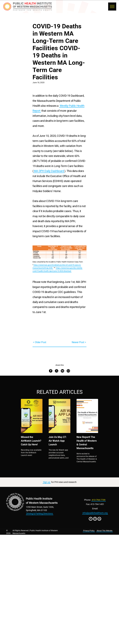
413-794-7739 (98, 500)
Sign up (46, 482)
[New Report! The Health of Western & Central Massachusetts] (87, 416)
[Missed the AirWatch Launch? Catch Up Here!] (31, 416)
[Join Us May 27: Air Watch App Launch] (59, 416)
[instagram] (95, 519)
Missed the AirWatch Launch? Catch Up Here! (31, 441)
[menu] (112, 6)
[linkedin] (99, 519)
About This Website (104, 531)
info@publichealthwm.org (95, 513)
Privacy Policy (89, 531)
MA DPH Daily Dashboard (49, 171)
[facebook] (91, 519)
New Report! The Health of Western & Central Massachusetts (87, 443)
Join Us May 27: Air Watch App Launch (58, 441)
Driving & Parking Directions (39, 513)
